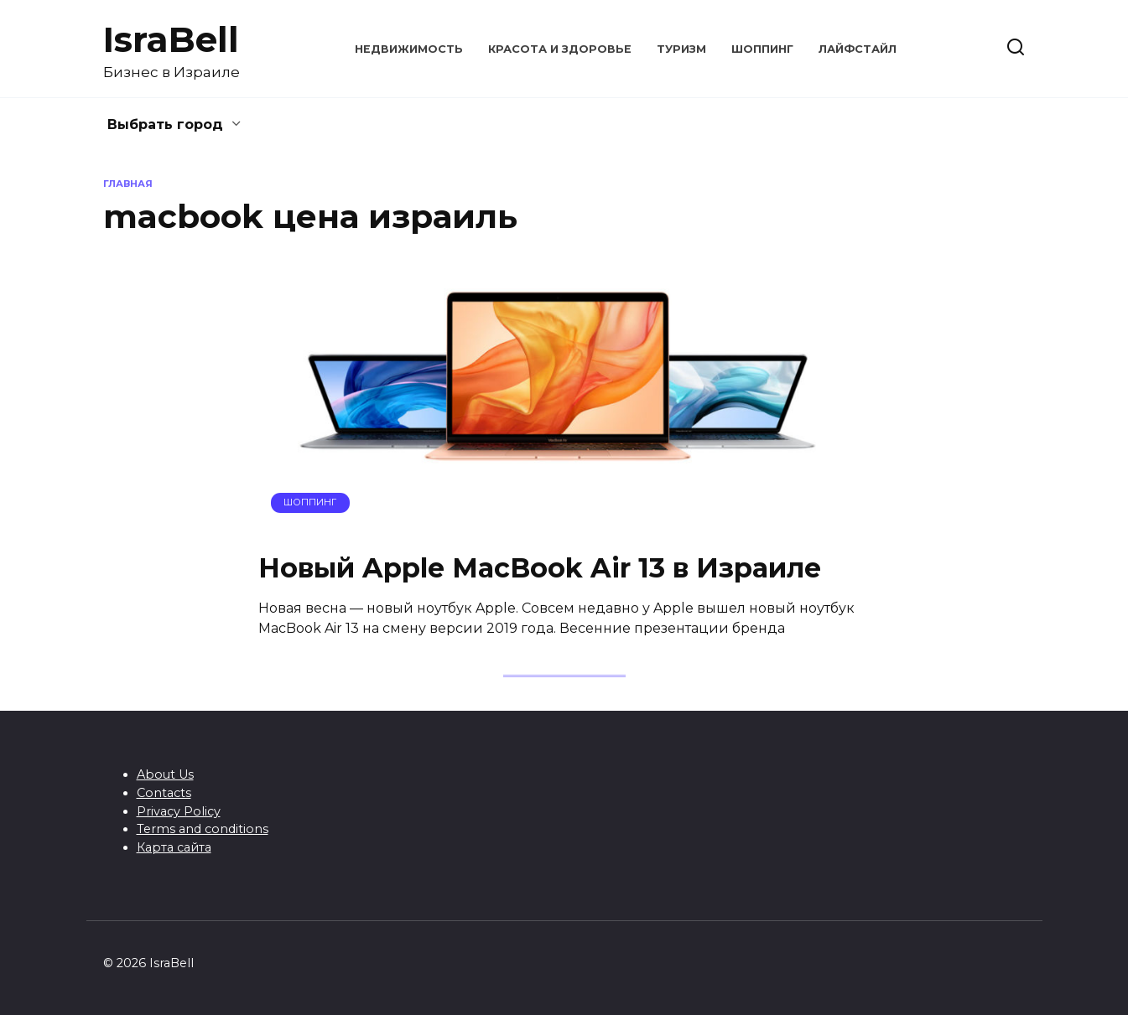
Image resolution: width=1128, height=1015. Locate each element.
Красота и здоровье (560, 49)
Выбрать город (165, 124)
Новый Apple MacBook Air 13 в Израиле (539, 568)
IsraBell (171, 39)
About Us (165, 774)
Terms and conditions (202, 828)
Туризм (681, 49)
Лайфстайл (858, 49)
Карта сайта (174, 847)
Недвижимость (409, 49)
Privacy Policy (179, 811)
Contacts (164, 792)
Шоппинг (762, 49)
